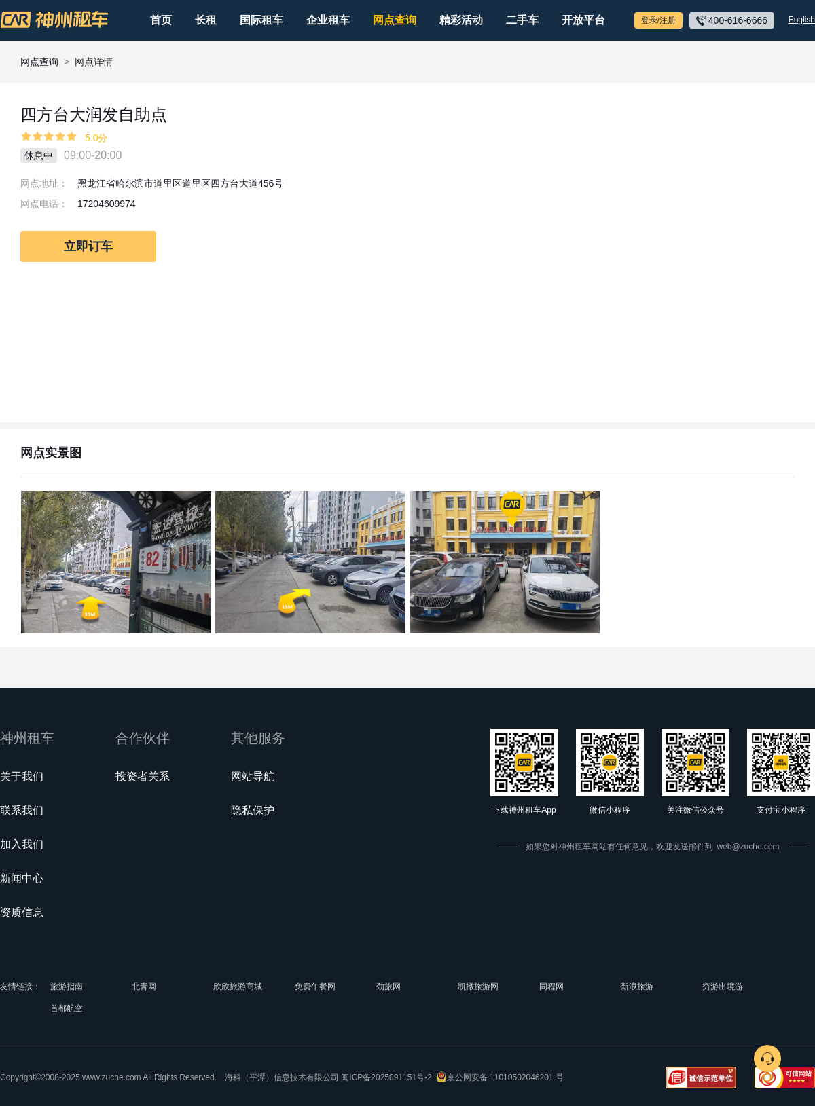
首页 (161, 20)
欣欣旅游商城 (237, 986)
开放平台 (583, 20)
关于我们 (21, 776)
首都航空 (66, 1008)
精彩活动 (461, 20)
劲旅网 (388, 986)
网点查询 (394, 20)
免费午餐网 (315, 986)
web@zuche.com (748, 846)
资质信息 (21, 912)
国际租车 (261, 20)
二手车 (522, 20)
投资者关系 (142, 776)
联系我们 (21, 810)
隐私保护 (252, 810)
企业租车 (328, 20)
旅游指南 (66, 986)
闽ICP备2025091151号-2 (386, 1077)
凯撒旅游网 (478, 986)
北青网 (144, 986)
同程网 (551, 986)
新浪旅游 (637, 986)
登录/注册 (658, 20)
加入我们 (21, 844)
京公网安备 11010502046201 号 (505, 1077)
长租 (206, 20)
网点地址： (44, 183)
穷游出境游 (722, 986)
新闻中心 (21, 878)
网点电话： (44, 203)
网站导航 (252, 776)
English (802, 19)
